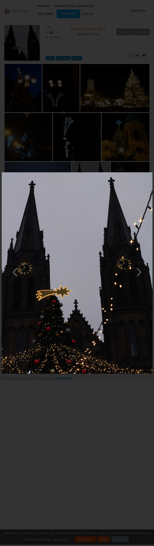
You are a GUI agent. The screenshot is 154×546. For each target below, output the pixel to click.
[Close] (151, 173)
